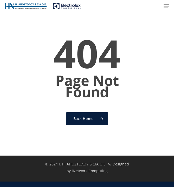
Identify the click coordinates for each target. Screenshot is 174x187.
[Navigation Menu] (166, 6)
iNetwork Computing (90, 170)
